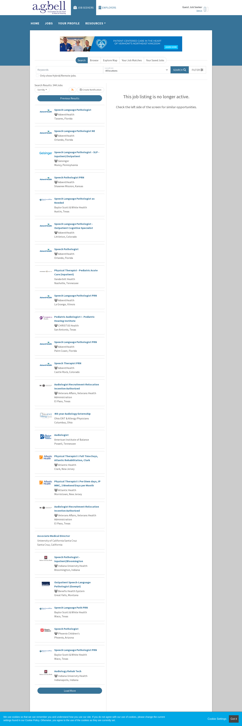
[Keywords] (69, 70)
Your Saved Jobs (155, 60)
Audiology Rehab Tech (67, 671)
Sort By (41, 89)
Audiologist (61, 435)
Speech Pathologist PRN (69, 177)
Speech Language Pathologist (72, 109)
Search (82, 60)
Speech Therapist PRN (67, 363)
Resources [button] (94, 23)
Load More (70, 690)
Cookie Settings (217, 718)
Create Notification (90, 89)
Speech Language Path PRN (71, 607)
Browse (94, 60)
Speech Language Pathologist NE (74, 131)
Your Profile (69, 23)
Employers (107, 8)
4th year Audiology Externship (72, 413)
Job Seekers (83, 8)
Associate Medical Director (53, 536)
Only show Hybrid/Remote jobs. (58, 75)
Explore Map (110, 60)
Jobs (49, 23)
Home (35, 23)
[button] (197, 70)
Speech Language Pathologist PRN (75, 295)
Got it (234, 718)
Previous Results (69, 98)
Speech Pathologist (66, 249)
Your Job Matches (132, 60)
